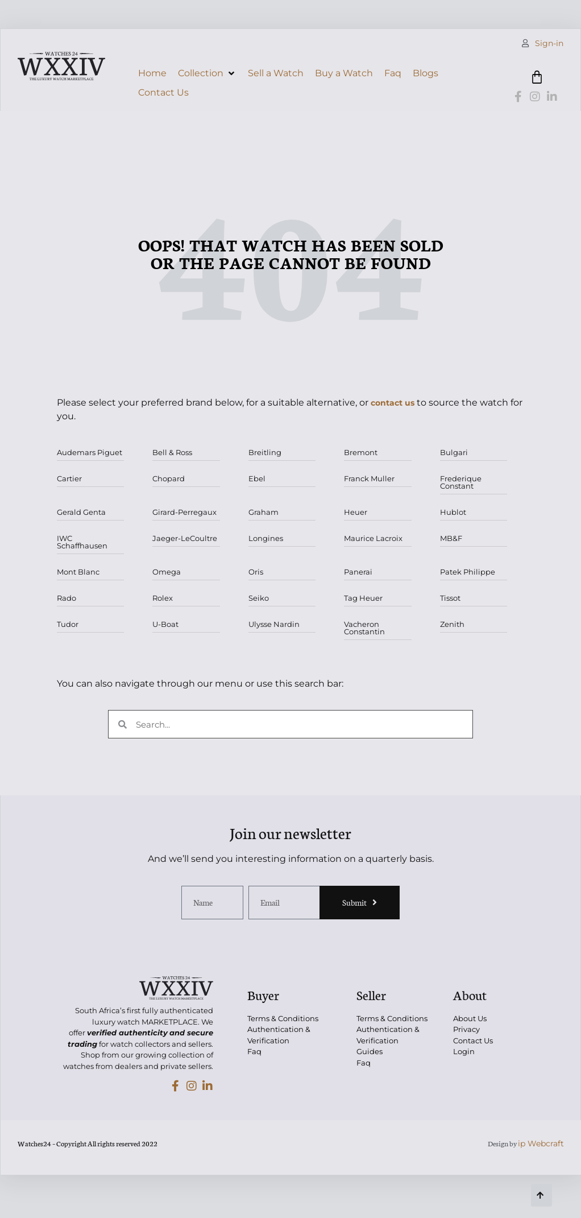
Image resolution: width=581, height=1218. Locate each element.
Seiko (258, 597)
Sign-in (549, 43)
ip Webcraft (541, 1143)
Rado (66, 597)
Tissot (450, 597)
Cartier (69, 478)
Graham (263, 512)
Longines (265, 538)
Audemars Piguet (89, 452)
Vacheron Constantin (364, 628)
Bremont (360, 452)
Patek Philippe (467, 571)
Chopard (168, 478)
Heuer (355, 512)
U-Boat (165, 624)
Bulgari (454, 452)
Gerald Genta (81, 512)
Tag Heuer (363, 597)
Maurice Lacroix (373, 538)
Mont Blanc (78, 571)
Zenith (452, 624)
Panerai (358, 571)
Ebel (256, 478)
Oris (255, 571)
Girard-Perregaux (184, 512)
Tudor (67, 624)
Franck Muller (369, 478)
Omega (166, 571)
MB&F (451, 538)
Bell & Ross (172, 452)
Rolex (162, 597)
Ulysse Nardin (274, 624)
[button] (207, 73)
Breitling (264, 452)
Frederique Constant (461, 482)
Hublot (453, 512)
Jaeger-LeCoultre (184, 538)
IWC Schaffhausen (82, 542)
